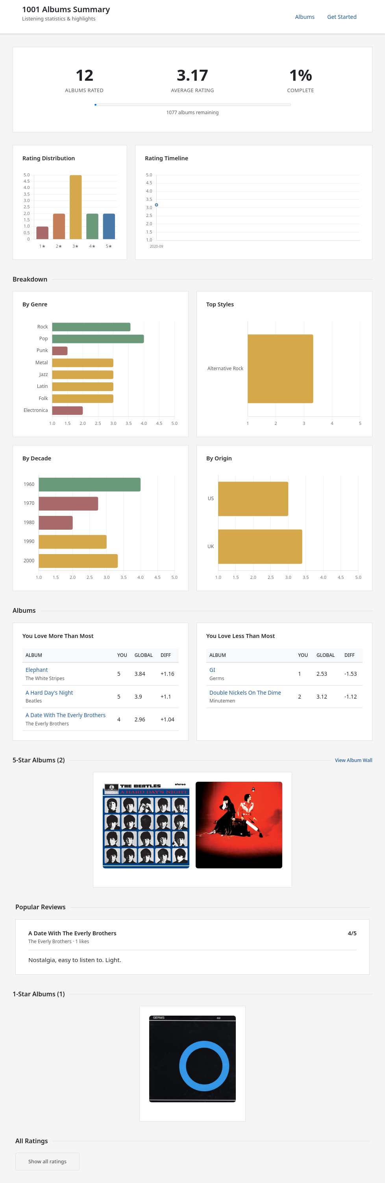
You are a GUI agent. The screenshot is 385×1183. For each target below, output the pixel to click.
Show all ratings (47, 1161)
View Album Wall (353, 760)
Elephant (37, 669)
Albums (305, 16)
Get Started (342, 16)
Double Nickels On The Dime (245, 692)
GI (212, 669)
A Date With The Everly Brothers (66, 715)
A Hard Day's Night (49, 692)
